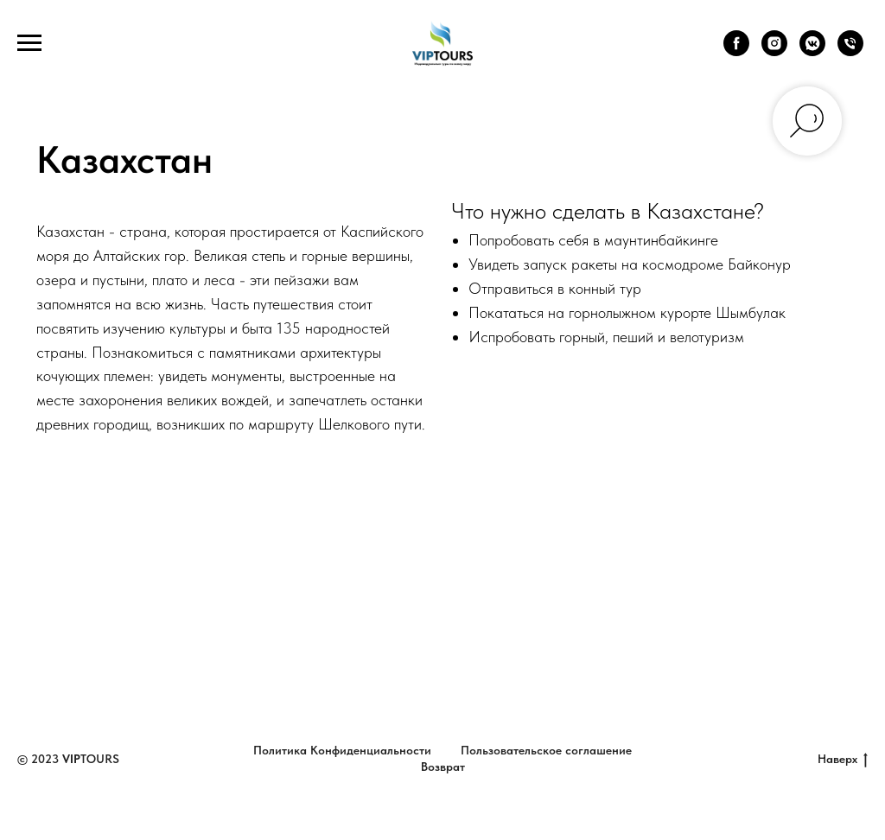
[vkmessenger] (812, 51)
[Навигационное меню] (29, 43)
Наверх (843, 759)
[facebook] (736, 51)
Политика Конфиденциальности (342, 750)
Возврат (443, 766)
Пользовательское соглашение (546, 750)
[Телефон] (850, 51)
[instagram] (774, 51)
